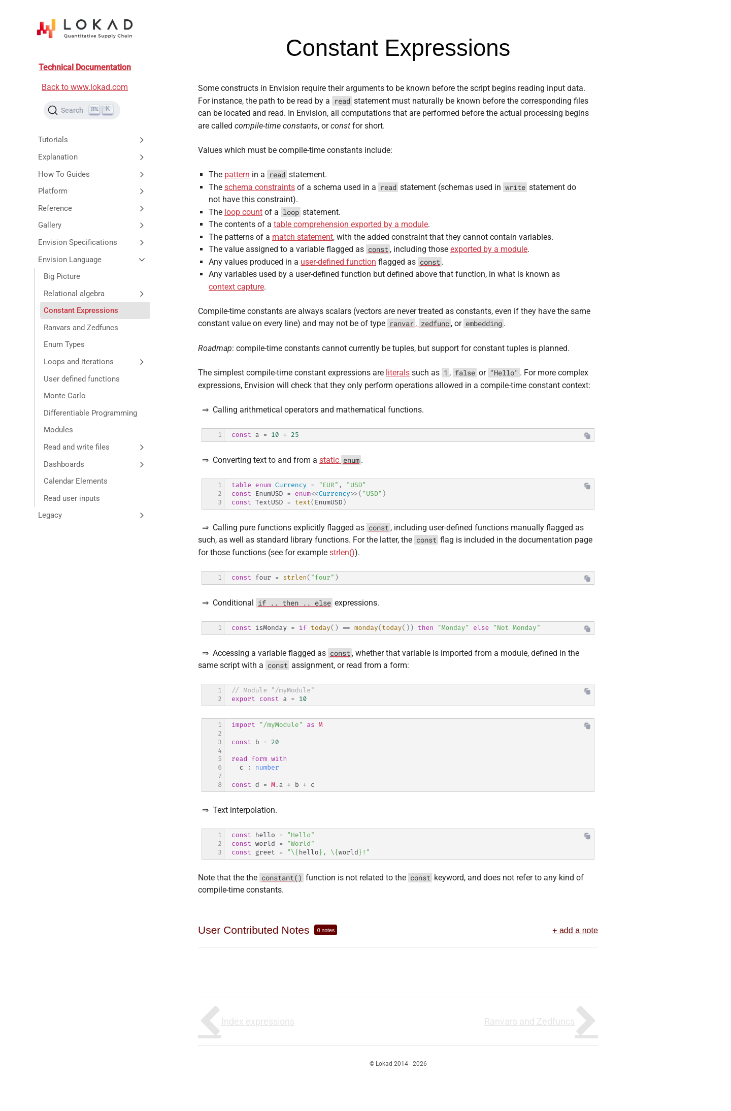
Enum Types (64, 344)
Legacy (92, 515)
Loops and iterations (95, 362)
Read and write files (95, 447)
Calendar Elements (76, 481)
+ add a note (575, 930)
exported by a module (488, 249)
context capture (236, 287)
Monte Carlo (65, 395)
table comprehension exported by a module (351, 224)
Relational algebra (95, 294)
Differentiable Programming (90, 413)
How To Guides (92, 174)
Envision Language (92, 259)
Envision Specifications (92, 242)
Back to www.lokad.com (85, 87)
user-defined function (338, 262)
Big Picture (62, 276)
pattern (237, 174)
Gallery (92, 225)
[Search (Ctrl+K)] (82, 110)
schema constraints (259, 187)
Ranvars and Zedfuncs (81, 327)
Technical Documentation (85, 67)
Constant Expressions (81, 310)
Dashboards (95, 464)
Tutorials (92, 140)
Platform (92, 191)
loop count (243, 212)
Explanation (92, 157)
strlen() (342, 552)
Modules (58, 429)
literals (398, 372)
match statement (302, 237)
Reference (92, 208)
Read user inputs (72, 498)
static (340, 460)
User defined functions (82, 379)
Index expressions (257, 1021)
